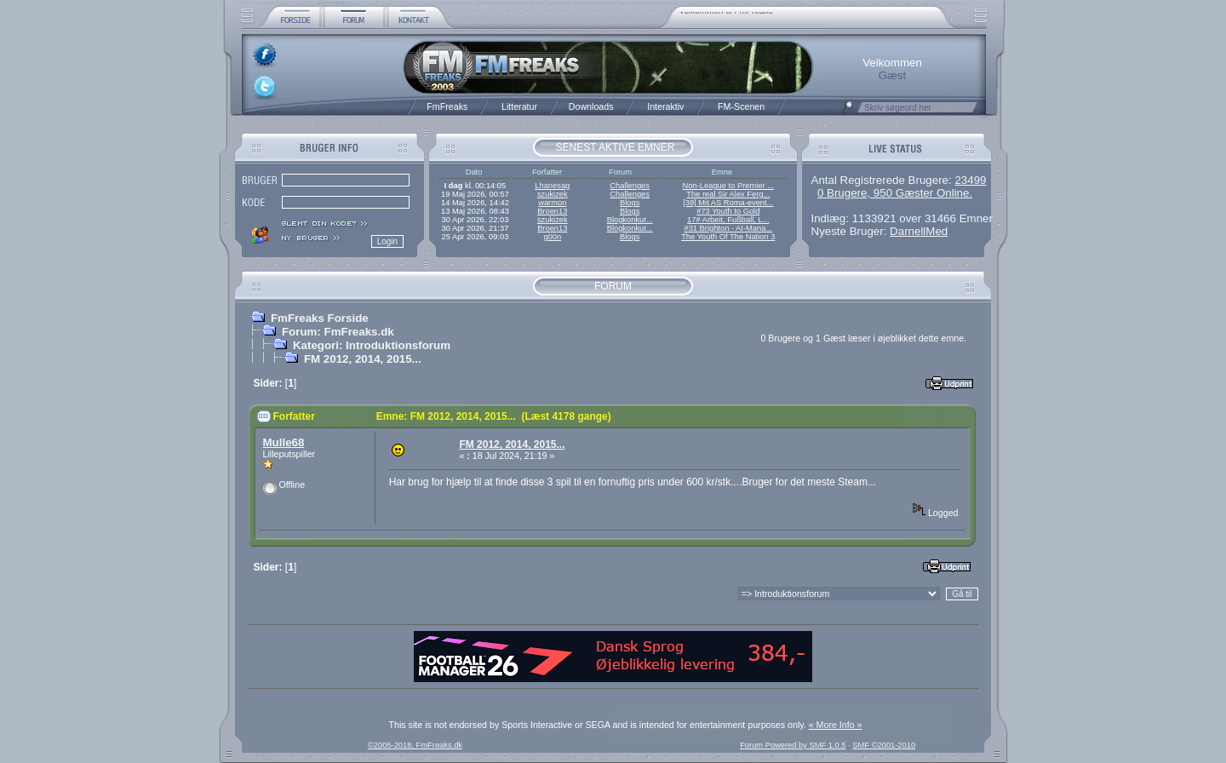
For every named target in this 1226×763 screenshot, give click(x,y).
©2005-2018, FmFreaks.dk (415, 745)
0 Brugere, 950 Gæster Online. (894, 192)
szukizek (552, 194)
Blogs (629, 202)
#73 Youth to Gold (727, 211)
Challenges (630, 185)
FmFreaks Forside (320, 318)
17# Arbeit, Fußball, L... (728, 219)
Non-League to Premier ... (728, 185)
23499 (970, 180)
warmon (552, 202)
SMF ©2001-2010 (883, 745)
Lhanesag (552, 185)
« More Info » (835, 725)
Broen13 (552, 211)
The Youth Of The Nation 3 (728, 236)
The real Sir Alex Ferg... (728, 194)
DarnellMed (919, 231)
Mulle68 (284, 442)
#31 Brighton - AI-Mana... (728, 228)
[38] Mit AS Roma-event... (728, 202)
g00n (552, 236)
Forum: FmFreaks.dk (338, 331)
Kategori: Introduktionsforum (371, 345)
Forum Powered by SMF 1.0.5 (792, 745)
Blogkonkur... (630, 219)
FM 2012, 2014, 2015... (362, 359)
